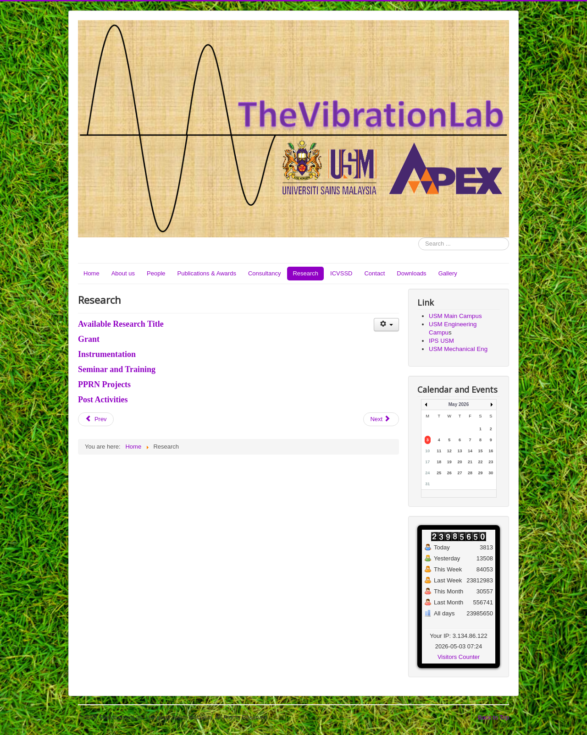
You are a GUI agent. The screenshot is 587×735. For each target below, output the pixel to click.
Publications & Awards (206, 273)
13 (459, 451)
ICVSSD (341, 273)
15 (480, 451)
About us (123, 273)
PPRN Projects (104, 384)
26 (449, 473)
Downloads (411, 273)
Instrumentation (107, 354)
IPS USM (441, 340)
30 (490, 473)
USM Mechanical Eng (458, 349)
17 (427, 462)
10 (427, 451)
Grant (89, 339)
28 (470, 473)
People (156, 273)
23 (490, 462)
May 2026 (459, 404)
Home (91, 273)
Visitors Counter (458, 656)
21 (470, 462)
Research (305, 273)
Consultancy (264, 273)
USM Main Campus (455, 316)
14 (470, 451)
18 (439, 462)
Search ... (418, 237)
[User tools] (386, 324)
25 (439, 473)
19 (449, 462)
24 (427, 473)
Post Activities (102, 399)
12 (449, 451)
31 (427, 484)
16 (490, 451)
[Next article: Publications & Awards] (381, 419)
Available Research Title (121, 324)
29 (480, 473)
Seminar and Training (116, 369)
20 (459, 462)
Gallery (447, 273)
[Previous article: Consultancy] (96, 419)
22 (480, 462)
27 (459, 473)
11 (439, 451)
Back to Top (493, 717)
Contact (374, 273)
